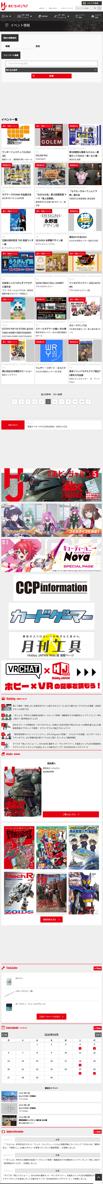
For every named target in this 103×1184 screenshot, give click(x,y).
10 (82, 405)
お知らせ (41, 8)
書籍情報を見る (49, 922)
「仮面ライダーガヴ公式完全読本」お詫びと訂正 (46, 429)
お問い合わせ (53, 8)
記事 (57, 1142)
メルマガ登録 (90, 3)
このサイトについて (67, 8)
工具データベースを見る (49, 1019)
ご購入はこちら (69, 817)
